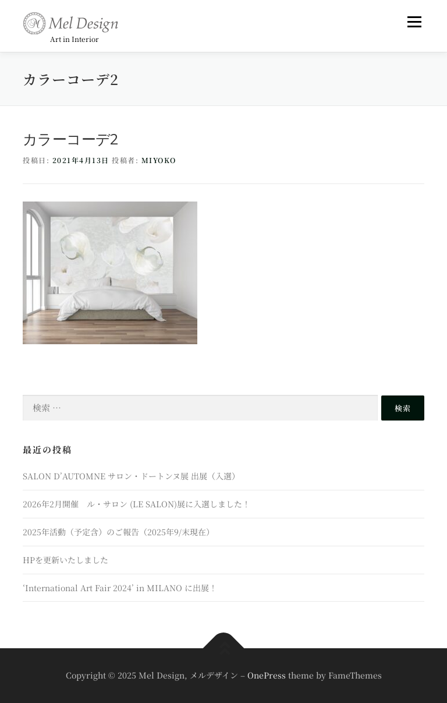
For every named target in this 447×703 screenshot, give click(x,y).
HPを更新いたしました (65, 560)
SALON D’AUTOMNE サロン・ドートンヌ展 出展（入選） (131, 476)
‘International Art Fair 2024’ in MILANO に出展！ (120, 588)
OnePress (266, 675)
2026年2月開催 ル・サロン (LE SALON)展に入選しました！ (136, 504)
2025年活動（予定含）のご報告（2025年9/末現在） (118, 532)
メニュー (414, 22)
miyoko (158, 160)
